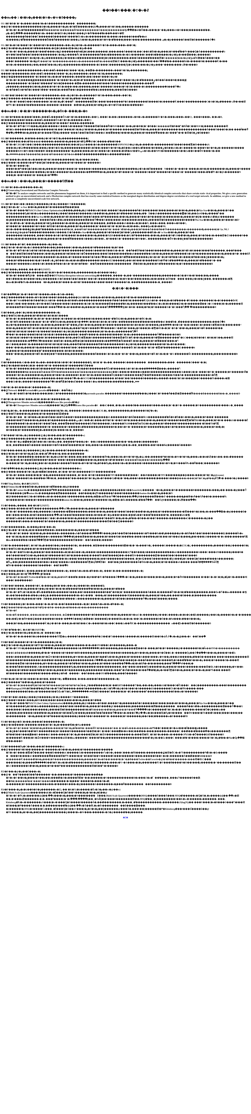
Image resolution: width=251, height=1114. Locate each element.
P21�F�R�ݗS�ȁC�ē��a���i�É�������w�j (33, 721)
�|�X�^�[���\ (125, 288)
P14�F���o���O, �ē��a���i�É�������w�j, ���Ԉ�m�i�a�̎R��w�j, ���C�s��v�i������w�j (72, 571)
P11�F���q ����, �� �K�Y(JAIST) (25, 505)
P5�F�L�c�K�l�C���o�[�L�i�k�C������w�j (35, 399)
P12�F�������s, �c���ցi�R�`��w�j (28, 527)
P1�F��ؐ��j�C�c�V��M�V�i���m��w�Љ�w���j (37, 294)
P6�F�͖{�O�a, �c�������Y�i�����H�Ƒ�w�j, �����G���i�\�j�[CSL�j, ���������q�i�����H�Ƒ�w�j (79, 410)
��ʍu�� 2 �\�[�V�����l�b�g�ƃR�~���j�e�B (44, 111)
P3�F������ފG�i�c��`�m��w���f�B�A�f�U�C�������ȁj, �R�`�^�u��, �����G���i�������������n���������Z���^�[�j (104, 362)
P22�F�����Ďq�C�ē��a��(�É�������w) (32, 746)
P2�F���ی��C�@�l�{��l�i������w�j (30, 312)
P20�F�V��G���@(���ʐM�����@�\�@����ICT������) (45, 697)
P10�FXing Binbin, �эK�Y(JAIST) (20, 483)
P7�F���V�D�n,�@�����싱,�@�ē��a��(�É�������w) (43, 435)
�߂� (125, 817)
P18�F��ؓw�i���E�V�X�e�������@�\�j (31, 642)
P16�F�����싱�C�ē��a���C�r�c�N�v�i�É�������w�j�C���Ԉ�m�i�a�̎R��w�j (62, 604)
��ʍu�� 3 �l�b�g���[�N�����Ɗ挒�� (37, 181)
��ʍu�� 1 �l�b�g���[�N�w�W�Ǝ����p (38, 17)
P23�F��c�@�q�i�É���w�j (21, 771)
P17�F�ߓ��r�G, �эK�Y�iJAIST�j (22, 629)
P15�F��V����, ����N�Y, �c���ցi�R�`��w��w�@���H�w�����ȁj (52, 585)
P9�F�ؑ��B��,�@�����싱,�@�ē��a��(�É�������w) (41, 468)
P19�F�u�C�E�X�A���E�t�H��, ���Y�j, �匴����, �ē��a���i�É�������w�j (60, 679)
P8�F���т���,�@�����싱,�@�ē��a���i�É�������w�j (44, 450)
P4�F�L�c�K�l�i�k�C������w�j (26, 387)
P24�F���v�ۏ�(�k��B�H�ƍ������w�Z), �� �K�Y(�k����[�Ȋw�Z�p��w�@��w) (60, 789)
